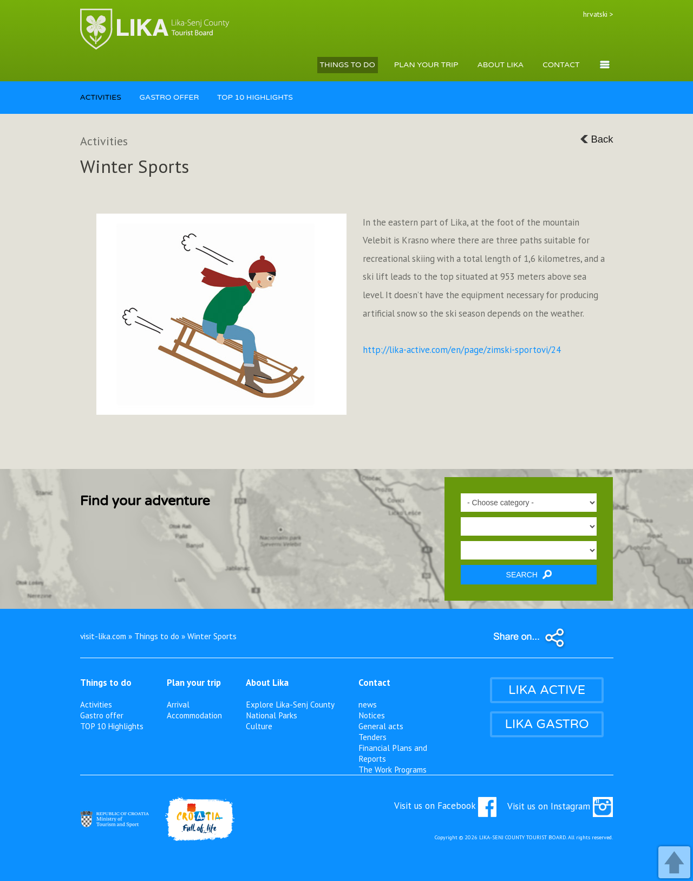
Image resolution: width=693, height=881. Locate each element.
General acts (380, 726)
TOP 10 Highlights (111, 726)
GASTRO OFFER (169, 97)
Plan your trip (194, 683)
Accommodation (194, 715)
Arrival (178, 704)
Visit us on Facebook (445, 806)
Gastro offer (101, 715)
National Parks (271, 715)
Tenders (372, 736)
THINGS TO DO (347, 64)
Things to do (106, 683)
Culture (259, 726)
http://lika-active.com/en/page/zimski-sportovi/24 (462, 350)
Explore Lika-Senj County (290, 704)
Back (596, 139)
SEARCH (529, 574)
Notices (371, 715)
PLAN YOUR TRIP (426, 64)
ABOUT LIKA (500, 64)
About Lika (267, 683)
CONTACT (560, 64)
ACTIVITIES (100, 97)
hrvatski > (598, 14)
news (367, 704)
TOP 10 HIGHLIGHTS (255, 97)
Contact (374, 683)
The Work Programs (392, 769)
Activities (96, 704)
